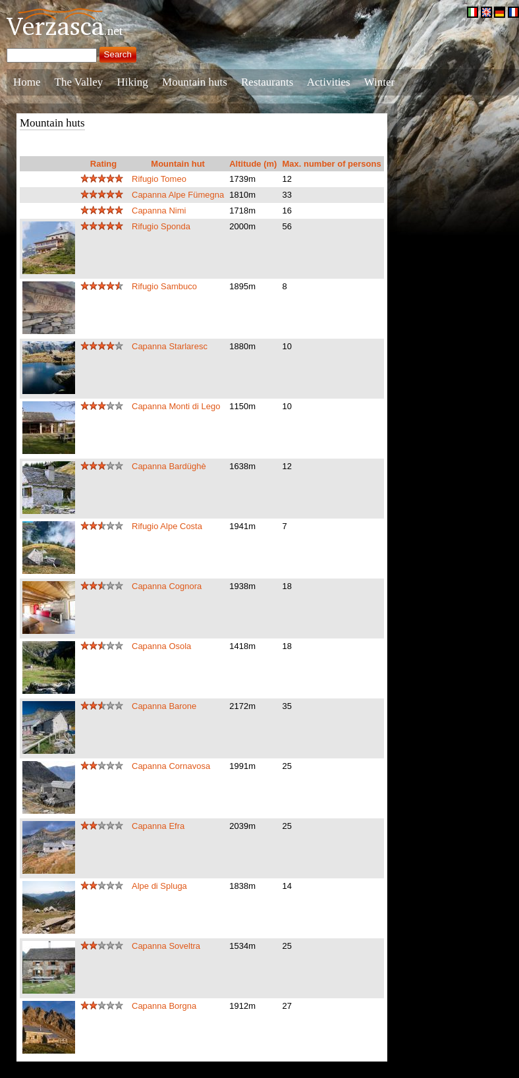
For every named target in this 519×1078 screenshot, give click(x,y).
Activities (328, 82)
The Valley (79, 82)
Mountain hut (178, 164)
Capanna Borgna (164, 1006)
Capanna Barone (164, 706)
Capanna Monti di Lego (176, 406)
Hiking (132, 82)
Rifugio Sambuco (164, 286)
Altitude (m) (253, 164)
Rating (103, 164)
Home (27, 82)
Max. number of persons (331, 164)
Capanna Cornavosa (171, 766)
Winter (379, 82)
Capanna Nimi (159, 210)
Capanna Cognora (167, 586)
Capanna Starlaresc (169, 346)
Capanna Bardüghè (169, 466)
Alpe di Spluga (159, 886)
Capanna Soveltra (166, 946)
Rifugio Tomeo (159, 179)
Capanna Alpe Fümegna (178, 195)
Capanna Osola (161, 646)
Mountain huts (194, 82)
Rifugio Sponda (161, 226)
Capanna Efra (158, 826)
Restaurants (267, 82)
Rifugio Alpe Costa (167, 526)
